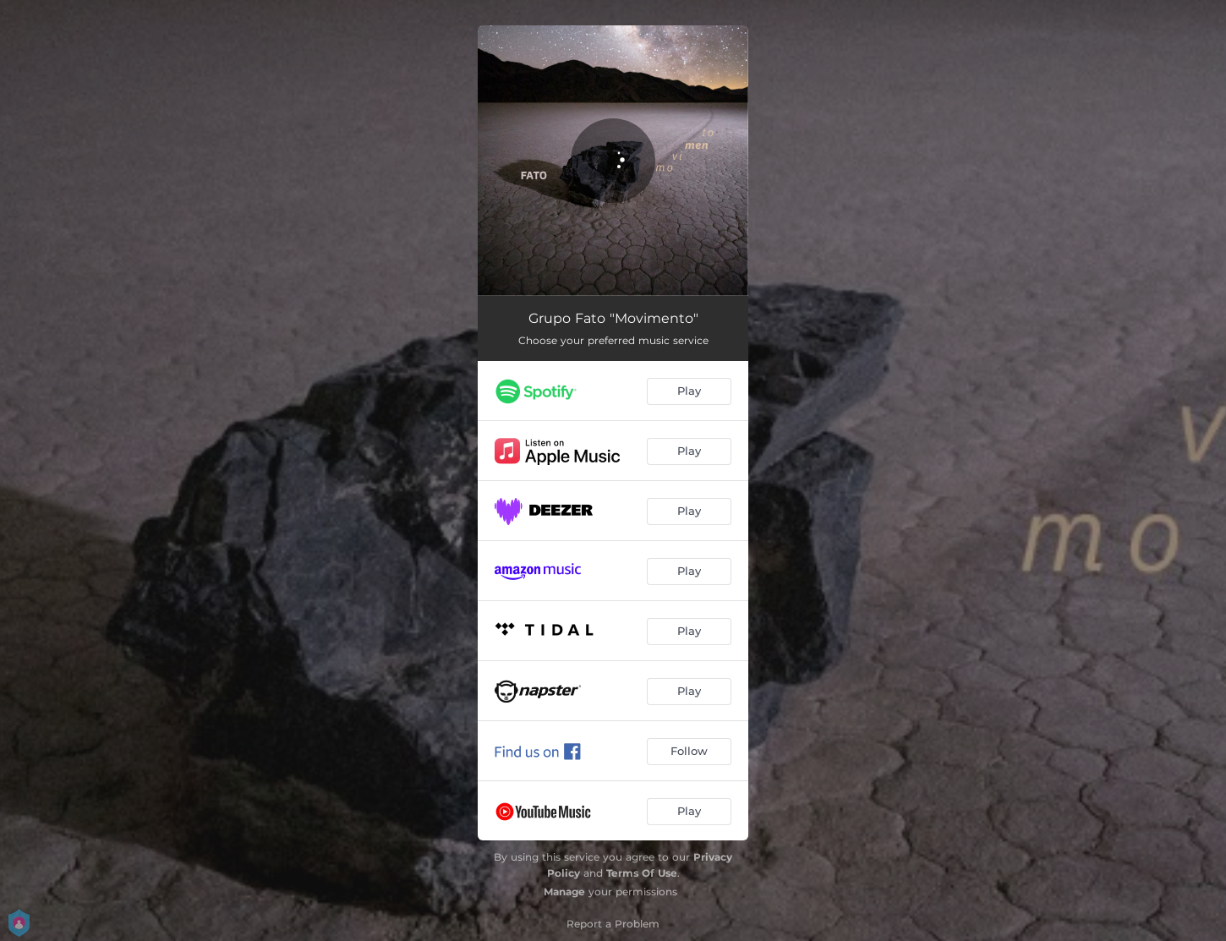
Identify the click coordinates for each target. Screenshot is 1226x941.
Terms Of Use (641, 873)
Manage (564, 891)
